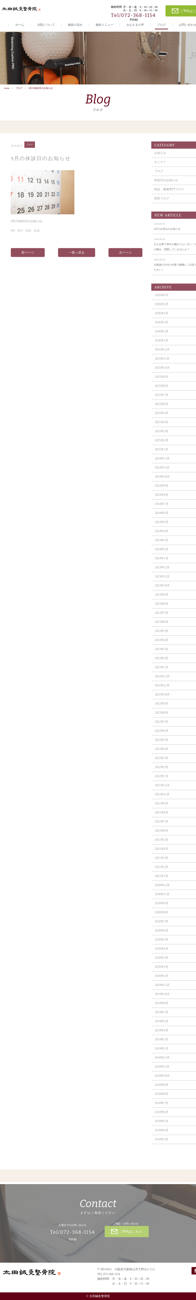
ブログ (161, 24)
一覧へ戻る (77, 255)
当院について (46, 24)
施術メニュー (104, 24)
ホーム (19, 24)
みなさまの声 (135, 24)
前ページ (27, 255)
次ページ (125, 255)
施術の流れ (75, 24)
